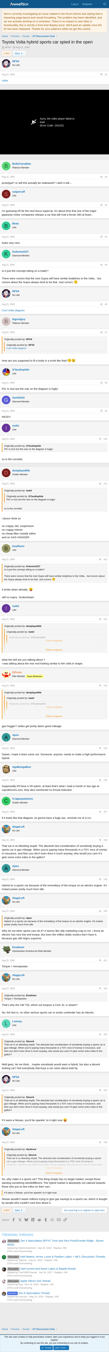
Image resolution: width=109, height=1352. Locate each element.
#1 (106, 74)
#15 (105, 748)
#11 (105, 483)
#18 (105, 840)
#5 (106, 265)
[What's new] (97, 4)
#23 (105, 1034)
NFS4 (8, 47)
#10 (105, 439)
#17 (105, 812)
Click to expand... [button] (55, 649)
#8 (106, 382)
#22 (105, 988)
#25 (105, 1142)
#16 (105, 780)
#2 (106, 177)
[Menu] (5, 4)
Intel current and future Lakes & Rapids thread (41, 1268)
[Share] (101, 75)
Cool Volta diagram (13, 310)
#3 (106, 205)
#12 (105, 559)
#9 (106, 411)
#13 (105, 619)
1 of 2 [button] (7, 53)
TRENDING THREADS (17, 1235)
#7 (106, 332)
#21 (105, 960)
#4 (106, 237)
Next (19, 53)
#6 (106, 304)
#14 (105, 685)
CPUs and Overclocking (19, 1251)
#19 (105, 879)
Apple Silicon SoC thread (28, 1280)
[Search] (104, 4)
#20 (105, 911)
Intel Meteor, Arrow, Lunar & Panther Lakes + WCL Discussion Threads (56, 1256)
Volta (5, 80)
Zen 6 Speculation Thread (28, 1293)
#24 (105, 1090)
